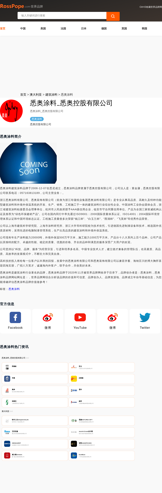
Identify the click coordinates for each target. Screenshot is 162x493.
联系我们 (45, 473)
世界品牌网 (70, 487)
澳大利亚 (36, 86)
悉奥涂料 (14, 281)
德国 (104, 20)
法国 (63, 20)
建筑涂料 (51, 86)
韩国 (144, 20)
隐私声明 (64, 473)
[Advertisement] (81, 56)
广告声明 (83, 473)
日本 (83, 20)
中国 (23, 20)
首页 (2, 20)
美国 (43, 20)
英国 (124, 20)
